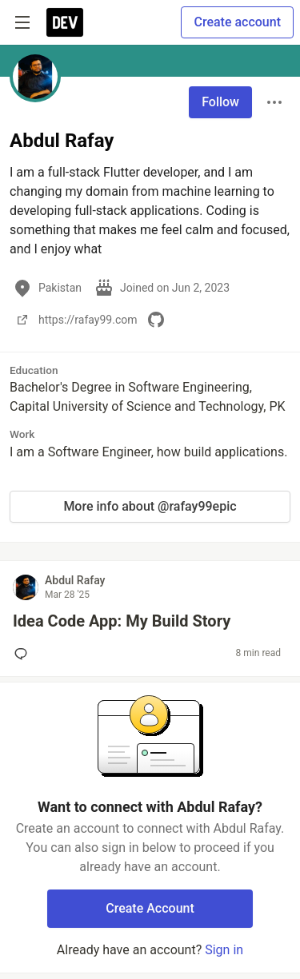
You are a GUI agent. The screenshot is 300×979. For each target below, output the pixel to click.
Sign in (224, 949)
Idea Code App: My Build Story (121, 621)
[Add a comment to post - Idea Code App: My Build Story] (24, 654)
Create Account (150, 908)
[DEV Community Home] (65, 22)
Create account (237, 22)
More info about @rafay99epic (149, 506)
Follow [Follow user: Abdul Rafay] (220, 101)
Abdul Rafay (75, 580)
